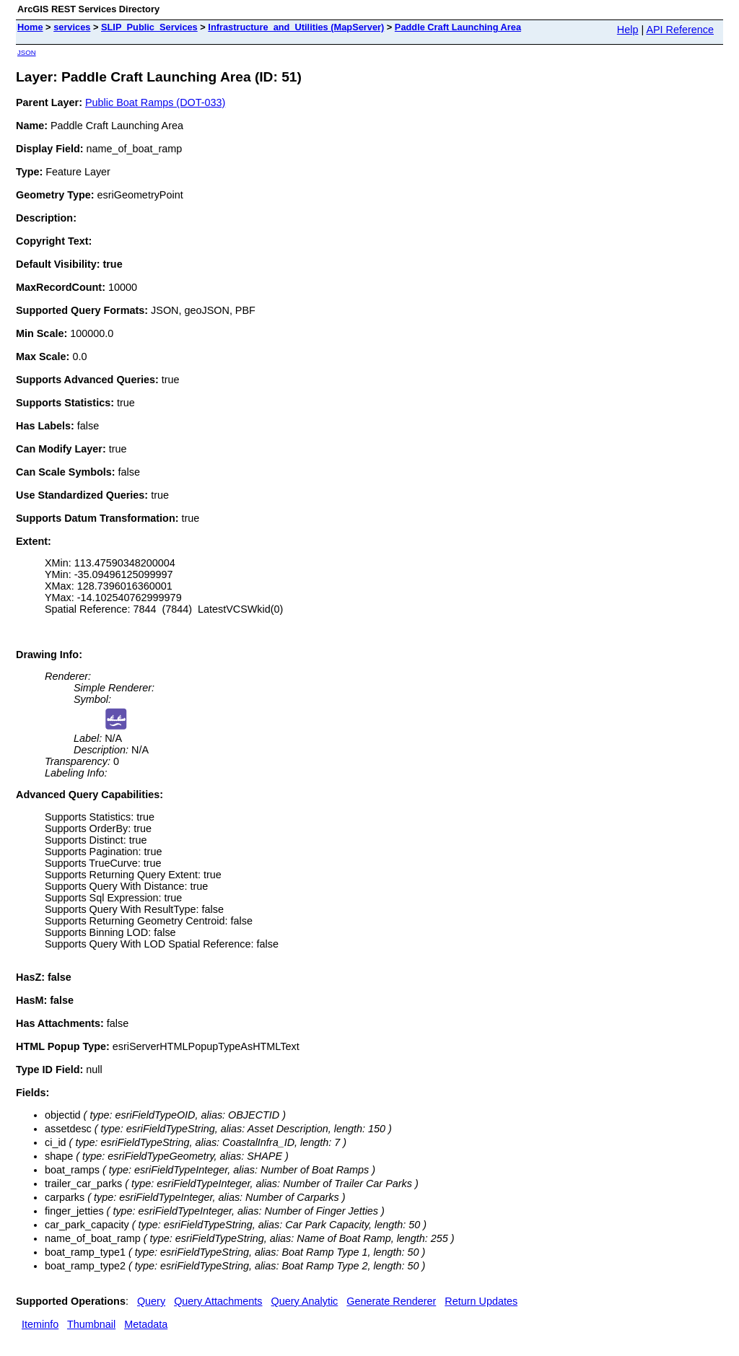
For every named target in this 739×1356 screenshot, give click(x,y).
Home (30, 27)
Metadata (145, 1324)
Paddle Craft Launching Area (458, 27)
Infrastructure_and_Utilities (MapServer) (296, 27)
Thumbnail (91, 1324)
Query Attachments (218, 1301)
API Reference (680, 29)
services (71, 27)
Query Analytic (304, 1301)
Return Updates (481, 1301)
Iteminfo (40, 1324)
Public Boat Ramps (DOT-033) (155, 102)
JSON (26, 52)
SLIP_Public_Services (149, 27)
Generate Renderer (391, 1301)
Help (628, 29)
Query (151, 1301)
